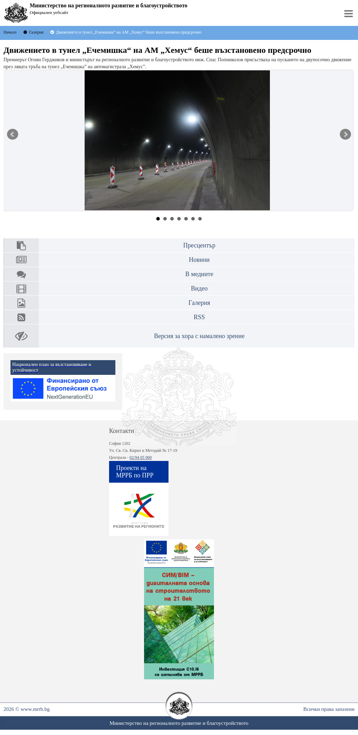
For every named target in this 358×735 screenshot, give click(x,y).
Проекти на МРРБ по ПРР (134, 471)
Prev (12, 134)
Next (345, 134)
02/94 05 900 (141, 457)
